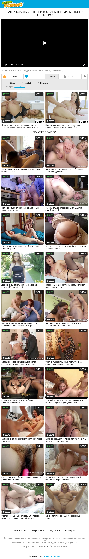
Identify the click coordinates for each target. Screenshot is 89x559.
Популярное (54, 530)
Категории (70, 530)
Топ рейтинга (37, 530)
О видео (51, 76)
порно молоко (42, 546)
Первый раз (19, 86)
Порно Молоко (51, 556)
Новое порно (20, 530)
